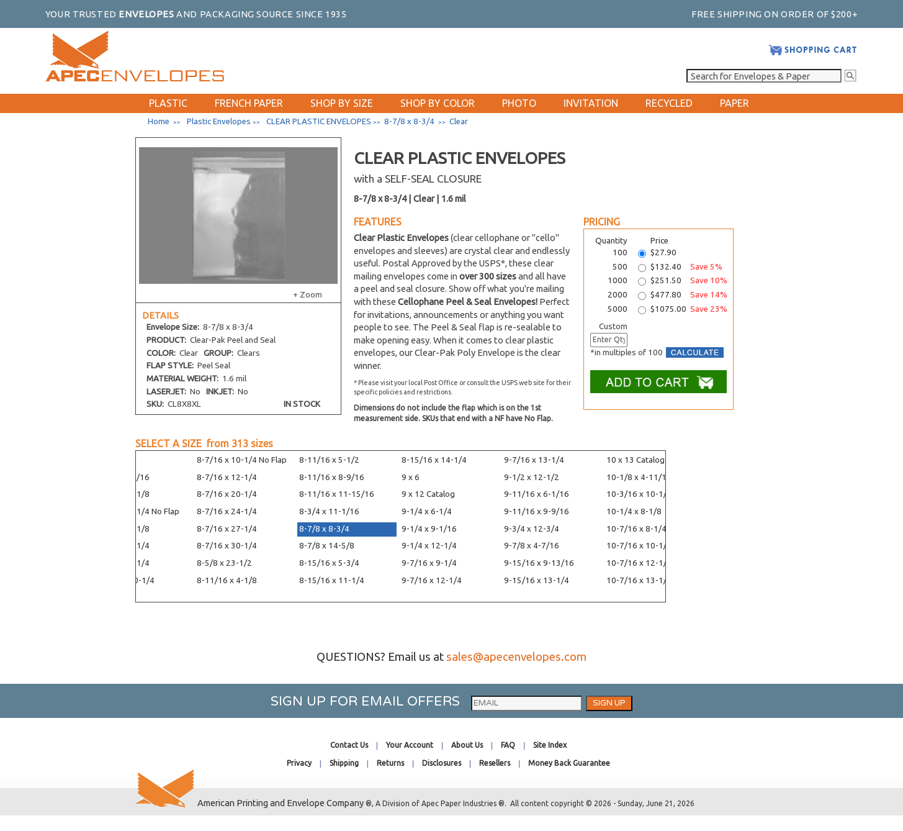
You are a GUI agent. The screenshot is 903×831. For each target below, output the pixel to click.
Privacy (299, 763)
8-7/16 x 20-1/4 (227, 494)
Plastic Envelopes (219, 121)
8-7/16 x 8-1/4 (122, 563)
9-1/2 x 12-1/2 (531, 477)
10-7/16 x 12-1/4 (639, 563)
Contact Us (349, 745)
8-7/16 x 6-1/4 (122, 545)
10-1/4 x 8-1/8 (634, 511)
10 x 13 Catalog (635, 460)
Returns (390, 763)
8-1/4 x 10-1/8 (122, 494)
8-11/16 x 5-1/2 (329, 460)
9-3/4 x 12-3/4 (531, 529)
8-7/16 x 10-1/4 (124, 580)
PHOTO (519, 103)
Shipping (344, 763)
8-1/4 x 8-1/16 (122, 477)
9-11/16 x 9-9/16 (536, 511)
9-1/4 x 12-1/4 (429, 545)
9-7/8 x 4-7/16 (531, 545)
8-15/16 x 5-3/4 (329, 563)
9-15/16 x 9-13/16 (539, 563)
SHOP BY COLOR (437, 103)
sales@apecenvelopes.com (516, 656)
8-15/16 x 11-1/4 (331, 580)
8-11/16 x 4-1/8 (227, 580)
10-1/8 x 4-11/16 (639, 477)
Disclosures (441, 763)
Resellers (494, 763)
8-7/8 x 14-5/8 (326, 545)
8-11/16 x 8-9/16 (331, 477)
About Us (467, 745)
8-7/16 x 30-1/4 (227, 545)
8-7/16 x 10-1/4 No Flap (242, 460)
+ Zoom (307, 294)
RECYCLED (669, 103)
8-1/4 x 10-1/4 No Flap (136, 511)
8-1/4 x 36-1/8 (122, 529)
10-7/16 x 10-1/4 (639, 545)
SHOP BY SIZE (341, 103)
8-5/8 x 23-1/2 (224, 563)
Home (158, 121)
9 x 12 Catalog (428, 494)
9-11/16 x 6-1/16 (536, 494)
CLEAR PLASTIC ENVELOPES (318, 121)
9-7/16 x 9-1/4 (429, 563)
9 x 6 (411, 477)
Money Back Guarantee (569, 763)
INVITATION (591, 103)
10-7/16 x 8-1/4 (636, 529)
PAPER (734, 103)
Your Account (409, 745)
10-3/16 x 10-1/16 (641, 494)
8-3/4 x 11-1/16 (329, 511)
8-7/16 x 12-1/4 (227, 477)
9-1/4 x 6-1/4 (427, 511)
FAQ (508, 745)
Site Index (550, 745)
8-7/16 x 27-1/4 (227, 529)
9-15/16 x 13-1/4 (536, 580)
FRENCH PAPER (249, 103)
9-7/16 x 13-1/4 (534, 460)
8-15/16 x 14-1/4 (434, 460)
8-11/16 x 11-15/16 (336, 494)
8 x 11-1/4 (113, 460)
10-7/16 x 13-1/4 (639, 580)
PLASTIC (168, 103)
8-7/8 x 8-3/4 (324, 529)
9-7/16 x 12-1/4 (432, 580)
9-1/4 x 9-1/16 (429, 529)
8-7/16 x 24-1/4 (227, 511)
